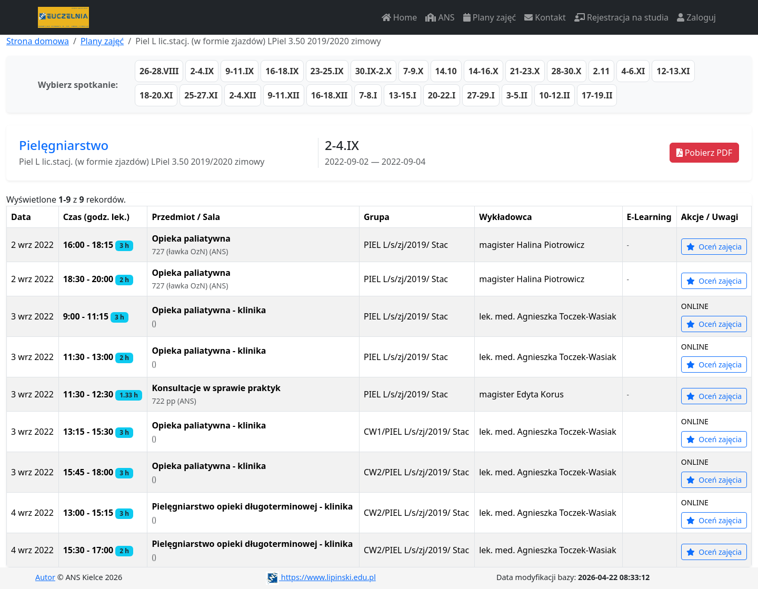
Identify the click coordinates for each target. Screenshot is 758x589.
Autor (45, 577)
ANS (439, 17)
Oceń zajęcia (714, 247)
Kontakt (545, 17)
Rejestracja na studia (621, 17)
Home (399, 17)
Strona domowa (37, 41)
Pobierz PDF (704, 152)
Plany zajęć (489, 17)
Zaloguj (696, 17)
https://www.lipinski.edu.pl (321, 577)
